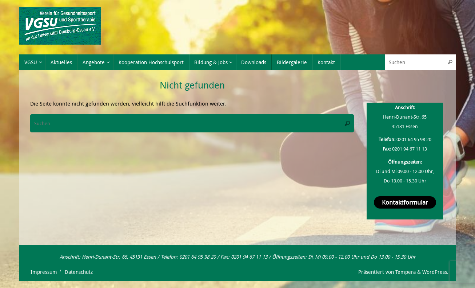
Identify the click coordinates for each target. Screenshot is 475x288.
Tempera (405, 272)
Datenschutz (79, 272)
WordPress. (435, 272)
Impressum (44, 272)
